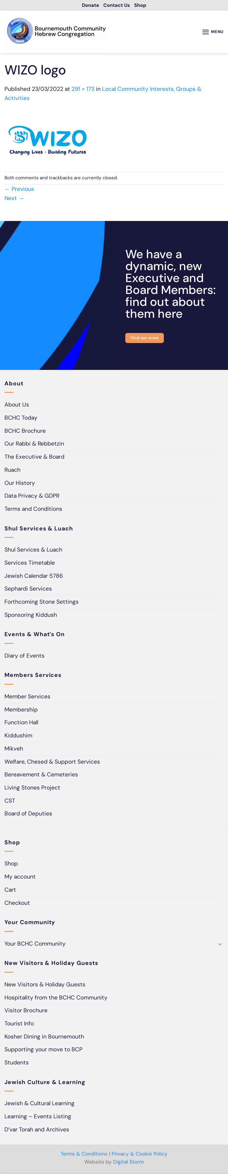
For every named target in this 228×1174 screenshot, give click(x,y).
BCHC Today (20, 419)
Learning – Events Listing (37, 1117)
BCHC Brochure (25, 431)
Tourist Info (19, 1024)
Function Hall (21, 723)
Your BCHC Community (35, 944)
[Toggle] (220, 945)
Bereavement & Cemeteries (41, 775)
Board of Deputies (28, 814)
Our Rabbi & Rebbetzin (34, 445)
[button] (211, 33)
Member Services (27, 697)
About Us (16, 406)
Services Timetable (29, 563)
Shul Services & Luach (33, 551)
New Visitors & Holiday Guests (45, 985)
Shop (11, 864)
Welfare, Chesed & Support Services (52, 762)
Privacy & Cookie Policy (139, 1154)
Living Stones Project (32, 788)
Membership (21, 710)
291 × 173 (83, 90)
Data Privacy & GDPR (31, 497)
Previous (19, 190)
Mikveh (13, 749)
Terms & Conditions (84, 1154)
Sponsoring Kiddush (30, 615)
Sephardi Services (28, 590)
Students (16, 1063)
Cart (10, 890)
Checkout (17, 903)
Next (14, 199)
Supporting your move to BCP (43, 1050)
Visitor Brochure (26, 1011)
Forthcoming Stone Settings (41, 603)
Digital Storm (128, 1163)
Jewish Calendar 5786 (33, 576)
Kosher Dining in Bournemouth (44, 1037)
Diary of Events (24, 656)
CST (9, 801)
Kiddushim (18, 736)
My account (20, 878)
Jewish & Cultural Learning (39, 1104)
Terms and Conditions (33, 510)
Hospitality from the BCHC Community (55, 998)
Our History (19, 484)
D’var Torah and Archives (36, 1130)
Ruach (12, 470)
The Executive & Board (34, 458)
